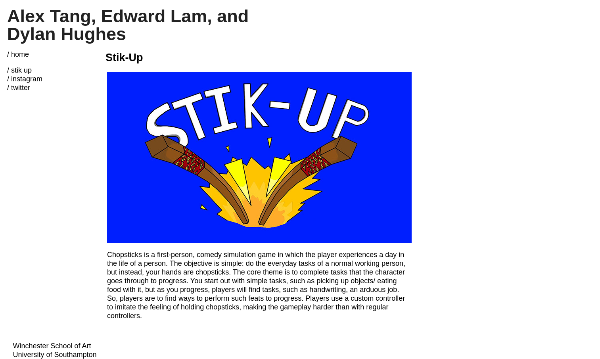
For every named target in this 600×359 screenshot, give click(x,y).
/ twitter (18, 88)
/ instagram (24, 79)
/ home (18, 54)
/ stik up (19, 70)
